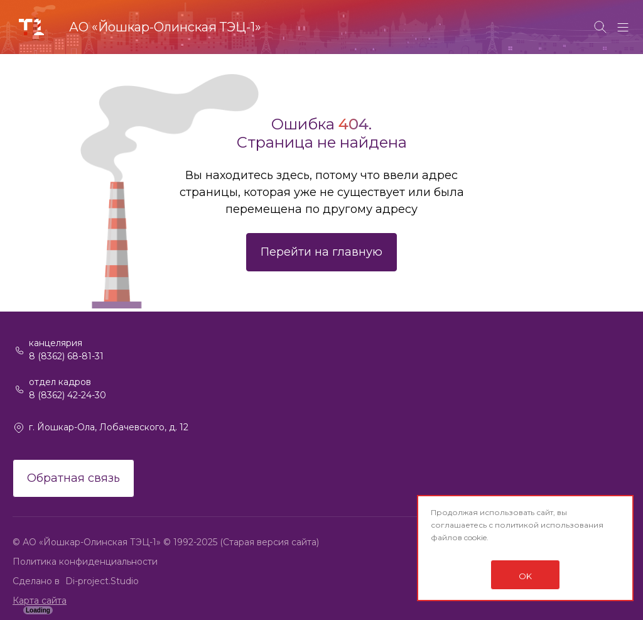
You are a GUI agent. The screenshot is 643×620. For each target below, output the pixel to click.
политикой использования (549, 525)
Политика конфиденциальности (85, 561)
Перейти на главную (321, 252)
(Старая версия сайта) (269, 542)
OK (525, 576)
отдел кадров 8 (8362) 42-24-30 (67, 388)
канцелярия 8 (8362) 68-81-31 (66, 349)
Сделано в (37, 581)
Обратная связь (73, 478)
